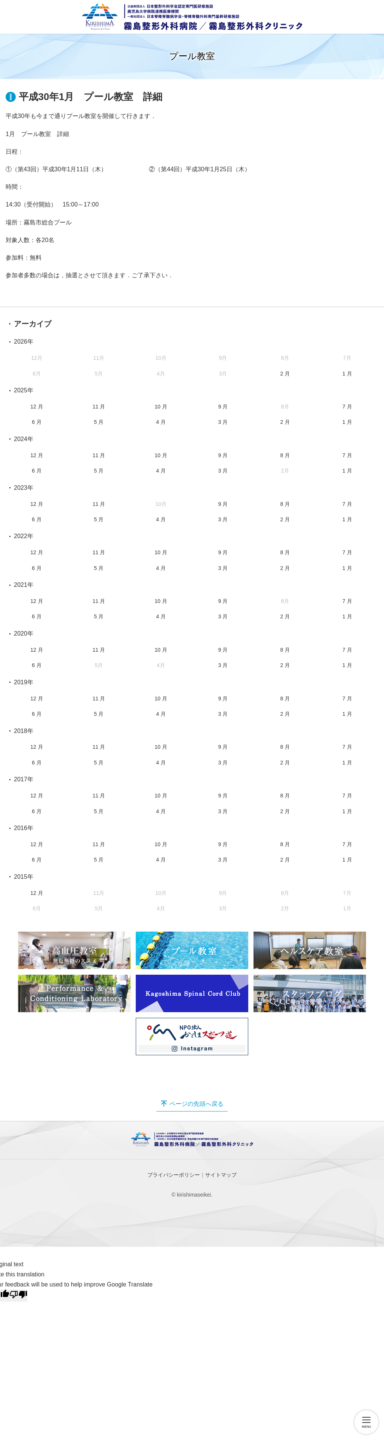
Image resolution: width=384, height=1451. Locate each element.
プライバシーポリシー (173, 1175)
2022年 (23, 536)
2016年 (23, 828)
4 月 (161, 422)
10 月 (160, 407)
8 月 (285, 455)
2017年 (23, 779)
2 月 (285, 374)
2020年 (23, 633)
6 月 (37, 422)
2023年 (23, 488)
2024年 (23, 439)
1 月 (347, 374)
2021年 (23, 585)
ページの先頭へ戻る (197, 1104)
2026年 (23, 341)
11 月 (99, 407)
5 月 (99, 422)
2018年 (23, 731)
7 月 (347, 407)
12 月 (36, 407)
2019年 (23, 682)
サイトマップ (221, 1175)
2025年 (23, 390)
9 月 (223, 407)
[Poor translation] (18, 1295)
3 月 (223, 422)
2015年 (23, 877)
